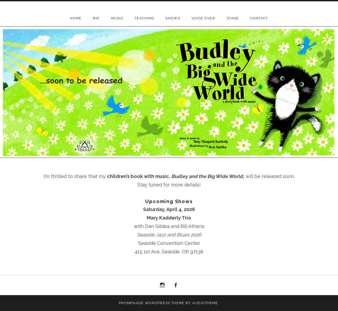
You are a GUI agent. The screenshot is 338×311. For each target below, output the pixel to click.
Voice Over (203, 18)
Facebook (176, 285)
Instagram (162, 285)
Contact (259, 18)
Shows (172, 18)
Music (117, 18)
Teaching (144, 18)
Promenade (131, 303)
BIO (96, 18)
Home (75, 18)
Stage (233, 18)
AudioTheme (205, 303)
